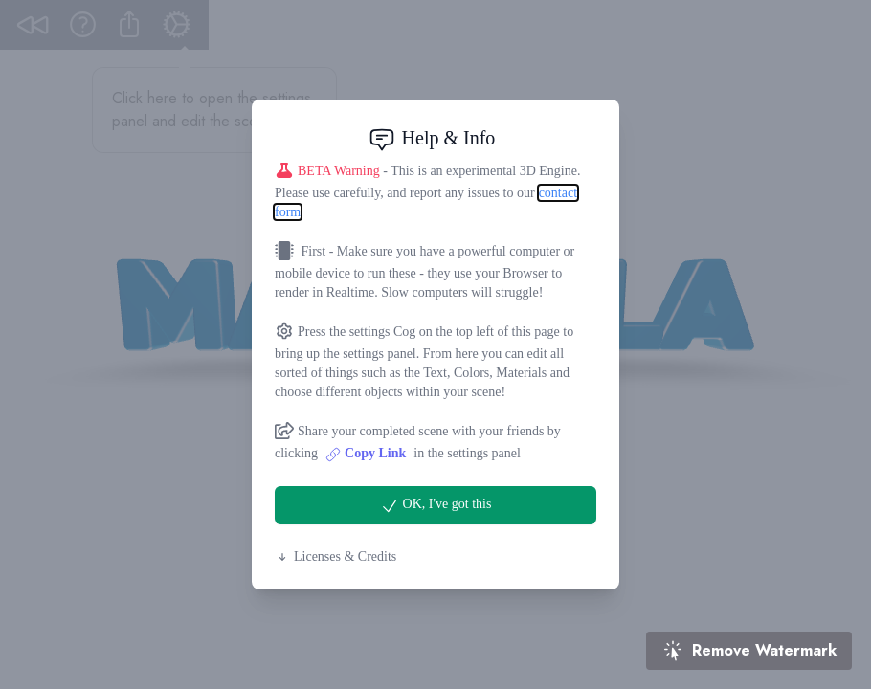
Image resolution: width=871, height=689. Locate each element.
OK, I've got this (436, 506)
